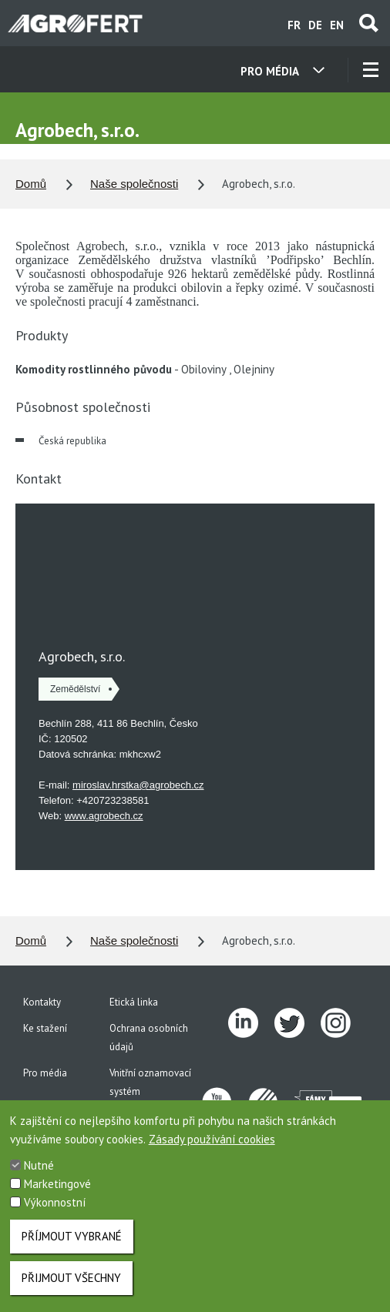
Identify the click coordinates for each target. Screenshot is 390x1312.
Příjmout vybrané (72, 1236)
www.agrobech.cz (104, 816)
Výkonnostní (55, 1202)
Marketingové (57, 1183)
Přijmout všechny (71, 1277)
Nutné (39, 1165)
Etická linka (133, 1002)
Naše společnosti (134, 183)
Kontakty (42, 1002)
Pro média (45, 1072)
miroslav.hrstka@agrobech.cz (137, 785)
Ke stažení (45, 1028)
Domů (30, 183)
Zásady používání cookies (212, 1139)
